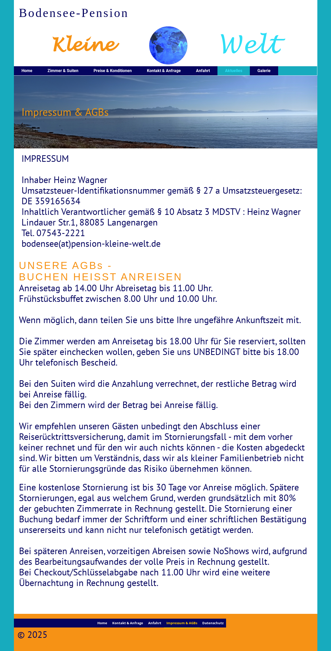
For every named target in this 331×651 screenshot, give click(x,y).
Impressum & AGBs (181, 623)
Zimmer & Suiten (63, 70)
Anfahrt (203, 70)
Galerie (264, 70)
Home (26, 70)
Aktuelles (233, 70)
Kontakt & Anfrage (164, 70)
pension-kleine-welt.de (50, 639)
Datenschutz (213, 623)
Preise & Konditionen (113, 70)
